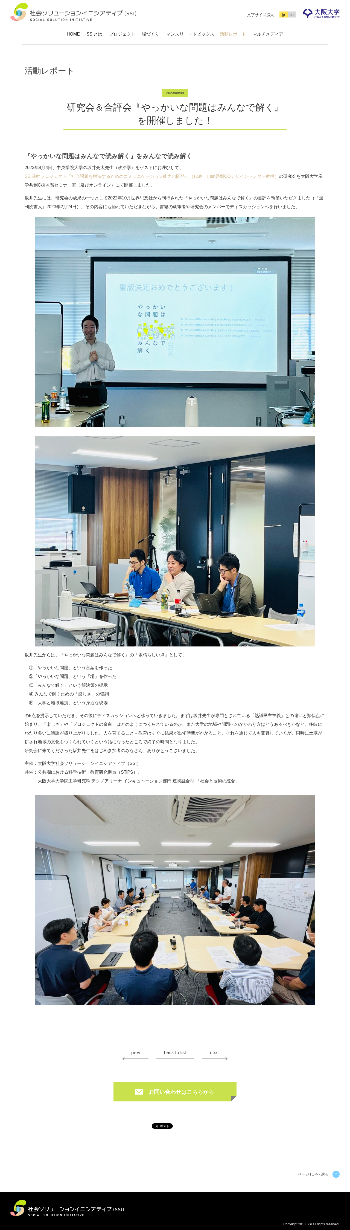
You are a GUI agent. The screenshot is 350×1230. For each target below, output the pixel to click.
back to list (175, 1052)
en (291, 15)
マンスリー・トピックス (190, 34)
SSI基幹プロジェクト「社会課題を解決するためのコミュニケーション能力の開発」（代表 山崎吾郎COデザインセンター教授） (152, 176)
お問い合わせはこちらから (181, 1092)
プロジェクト (122, 34)
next (214, 1052)
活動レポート (233, 34)
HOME (73, 34)
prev (135, 1052)
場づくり (150, 34)
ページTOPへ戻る (313, 1174)
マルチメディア (268, 34)
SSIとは (94, 34)
